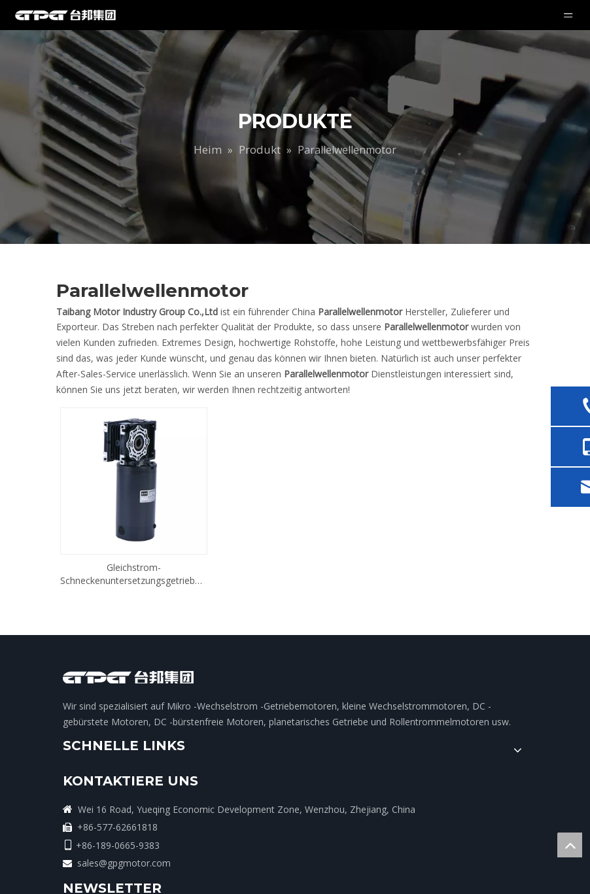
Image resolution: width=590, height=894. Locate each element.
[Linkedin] (427, 722)
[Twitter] (453, 722)
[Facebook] (400, 722)
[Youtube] (480, 722)
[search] (441, 684)
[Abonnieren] (490, 684)
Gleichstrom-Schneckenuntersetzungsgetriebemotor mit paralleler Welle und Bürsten (133, 544)
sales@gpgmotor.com (314, 849)
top (569, 845)
